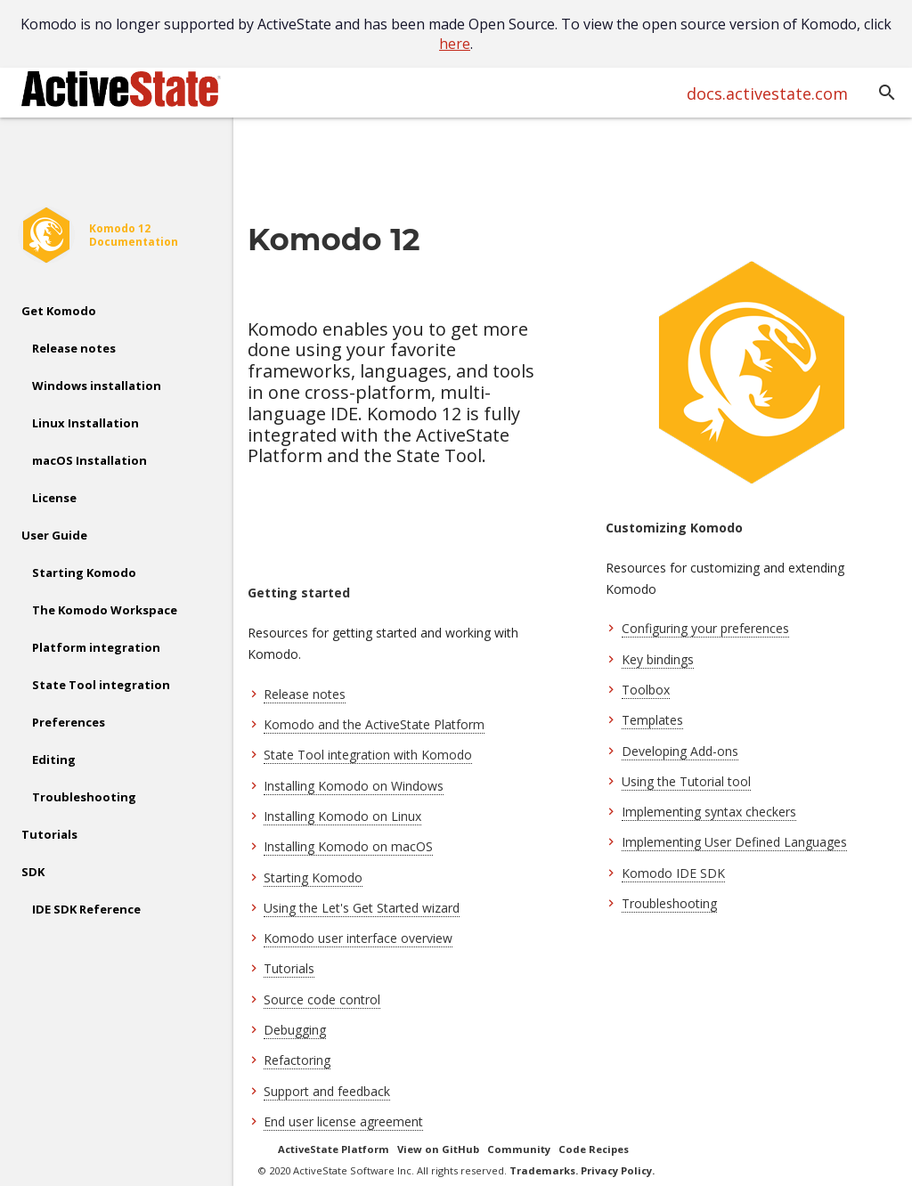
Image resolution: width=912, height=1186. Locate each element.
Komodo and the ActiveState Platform (374, 724)
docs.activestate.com (767, 93)
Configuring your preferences (705, 628)
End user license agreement (343, 1121)
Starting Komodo (84, 573)
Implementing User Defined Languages (734, 841)
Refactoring (297, 1060)
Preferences (68, 722)
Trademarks (542, 1170)
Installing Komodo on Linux (342, 816)
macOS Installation (89, 460)
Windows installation (96, 386)
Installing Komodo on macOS (348, 846)
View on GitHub (438, 1149)
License (54, 498)
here (454, 43)
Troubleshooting (84, 797)
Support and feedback (327, 1091)
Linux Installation (85, 423)
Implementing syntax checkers (709, 811)
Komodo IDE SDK (673, 873)
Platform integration (96, 647)
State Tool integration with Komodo (368, 754)
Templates (652, 719)
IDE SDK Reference (86, 909)
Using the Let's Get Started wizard (362, 907)
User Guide (54, 535)
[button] (887, 93)
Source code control (322, 999)
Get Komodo (58, 311)
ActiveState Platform (333, 1149)
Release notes (74, 348)
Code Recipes (593, 1149)
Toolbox (646, 689)
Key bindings (658, 659)
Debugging (295, 1029)
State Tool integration (101, 685)
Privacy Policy (616, 1170)
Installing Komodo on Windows (354, 785)
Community (518, 1149)
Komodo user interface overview (358, 938)
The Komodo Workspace (104, 610)
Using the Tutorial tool (686, 781)
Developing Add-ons (680, 751)
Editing (54, 759)
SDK (33, 872)
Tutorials (49, 834)
